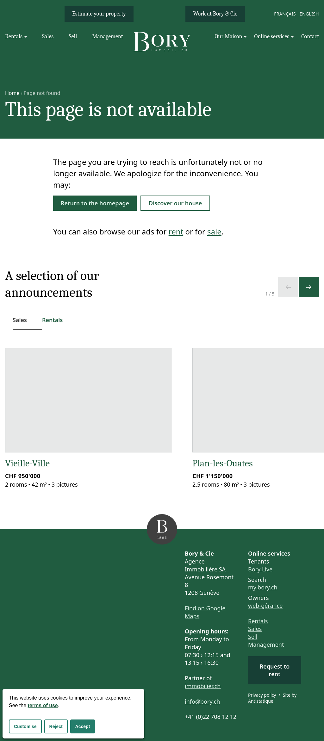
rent (176, 231)
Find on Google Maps (205, 612)
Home (12, 93)
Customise (25, 726)
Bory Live (260, 569)
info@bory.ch (202, 701)
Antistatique (260, 701)
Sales (255, 628)
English (309, 14)
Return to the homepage (95, 203)
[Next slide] (309, 287)
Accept (82, 726)
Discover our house (175, 203)
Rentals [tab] (52, 320)
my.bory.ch (262, 587)
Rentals (258, 621)
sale (214, 231)
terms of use (43, 705)
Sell (252, 636)
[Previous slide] (288, 287)
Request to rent (275, 670)
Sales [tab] (23, 323)
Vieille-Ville (27, 463)
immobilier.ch (203, 686)
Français (285, 14)
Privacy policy (262, 695)
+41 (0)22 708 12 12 (210, 716)
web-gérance (265, 605)
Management (266, 644)
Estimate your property (99, 13)
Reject (56, 726)
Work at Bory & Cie (215, 13)
